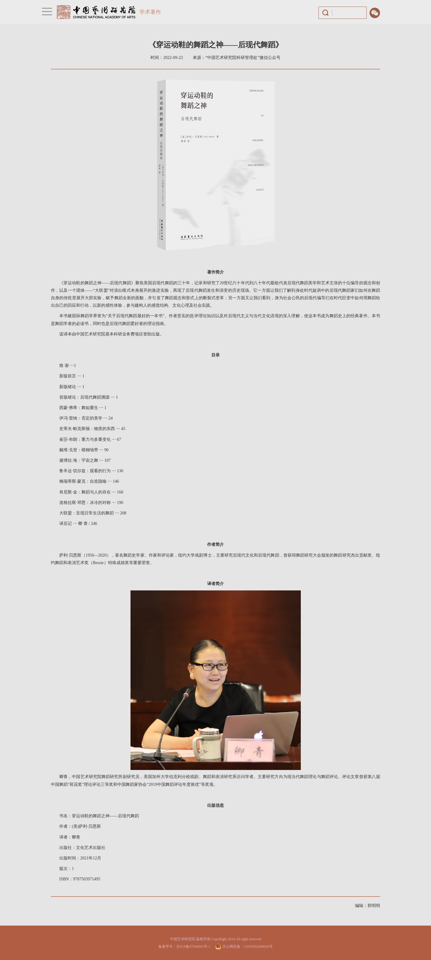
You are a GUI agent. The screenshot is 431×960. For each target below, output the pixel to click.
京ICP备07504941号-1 (193, 946)
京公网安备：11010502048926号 (247, 946)
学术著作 (150, 12)
